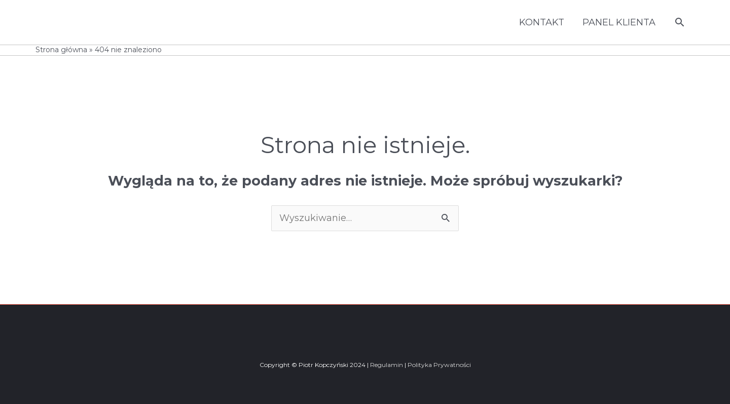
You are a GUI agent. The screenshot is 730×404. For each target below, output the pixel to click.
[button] (679, 22)
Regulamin (386, 365)
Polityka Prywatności (439, 365)
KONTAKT (541, 22)
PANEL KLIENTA (618, 22)
